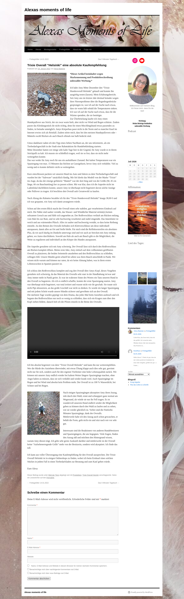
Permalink (50, 478)
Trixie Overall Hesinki (90, 475)
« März (140, 182)
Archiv (130, 372)
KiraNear (137, 351)
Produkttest (77, 475)
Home (30, 49)
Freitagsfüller (64, 49)
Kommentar (32, 505)
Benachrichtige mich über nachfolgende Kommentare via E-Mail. (54, 569)
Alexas (38, 49)
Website (30, 557)
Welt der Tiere (53, 475)
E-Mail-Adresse (33, 547)
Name (30, 538)
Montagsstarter (50, 49)
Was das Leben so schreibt (139, 385)
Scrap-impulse (135, 382)
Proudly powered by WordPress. (142, 592)
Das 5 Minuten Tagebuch (108, 59)
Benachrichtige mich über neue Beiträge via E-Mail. (49, 573)
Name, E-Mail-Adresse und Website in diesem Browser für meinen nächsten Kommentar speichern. (69, 566)
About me (77, 49)
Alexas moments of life (47, 9)
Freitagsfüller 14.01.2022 (38, 59)
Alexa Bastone (59, 69)
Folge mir (88, 49)
